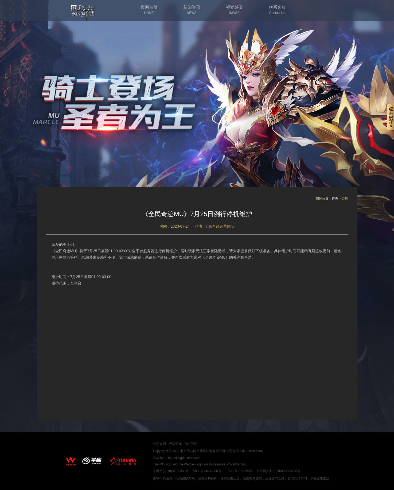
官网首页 (149, 10)
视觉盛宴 (234, 10)
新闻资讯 (191, 10)
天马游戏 (175, 444)
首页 (335, 198)
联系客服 (277, 10)
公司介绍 (159, 444)
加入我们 (191, 444)
